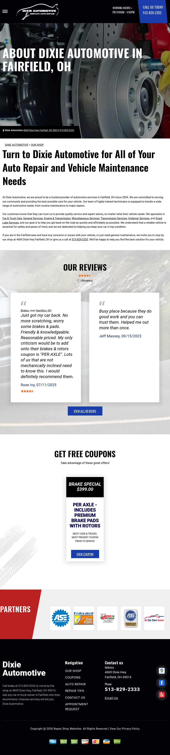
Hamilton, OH (43, 310)
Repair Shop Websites (67, 728)
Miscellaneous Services (85, 218)
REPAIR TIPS (74, 691)
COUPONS (72, 677)
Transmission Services (114, 218)
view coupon (85, 554)
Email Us (111, 698)
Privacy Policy (131, 728)
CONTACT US (75, 697)
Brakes (25, 310)
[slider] (85, 275)
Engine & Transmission (57, 218)
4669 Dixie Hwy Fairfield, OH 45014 (41, 130)
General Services (33, 218)
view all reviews (85, 411)
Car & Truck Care (12, 218)
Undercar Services (138, 218)
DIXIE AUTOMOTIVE (16, 144)
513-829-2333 (152, 12)
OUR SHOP (37, 144)
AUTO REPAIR (75, 684)
